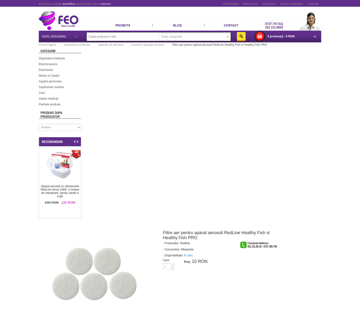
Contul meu (269, 3)
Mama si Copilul (49, 75)
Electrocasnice (48, 64)
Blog (177, 25)
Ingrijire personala (50, 81)
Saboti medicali (48, 98)
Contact (231, 25)
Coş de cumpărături (291, 3)
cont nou (106, 3)
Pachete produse (50, 104)
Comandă (313, 3)
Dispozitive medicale (52, 58)
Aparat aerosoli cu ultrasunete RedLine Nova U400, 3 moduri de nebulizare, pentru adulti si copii (60, 191)
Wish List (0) (250, 3)
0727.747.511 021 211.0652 (274, 25)
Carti (42, 93)
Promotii (122, 25)
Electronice (46, 70)
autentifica (69, 3)
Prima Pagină (231, 3)
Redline (185, 243)
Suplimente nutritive (51, 87)
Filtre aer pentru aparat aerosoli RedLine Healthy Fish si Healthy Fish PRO (219, 44)
